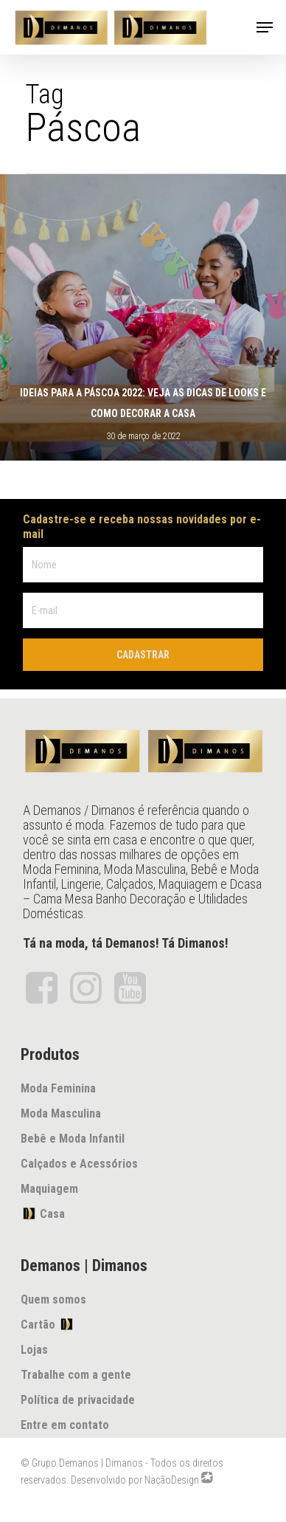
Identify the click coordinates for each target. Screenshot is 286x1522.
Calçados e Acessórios (79, 1164)
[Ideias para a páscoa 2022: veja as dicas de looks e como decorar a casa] (143, 317)
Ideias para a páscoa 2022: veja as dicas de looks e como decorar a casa (143, 403)
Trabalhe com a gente (76, 1375)
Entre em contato (65, 1425)
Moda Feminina (58, 1088)
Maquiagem (49, 1189)
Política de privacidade (78, 1400)
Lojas (34, 1350)
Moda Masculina (61, 1113)
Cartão (47, 1324)
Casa (43, 1213)
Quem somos (53, 1299)
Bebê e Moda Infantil (73, 1139)
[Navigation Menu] (265, 27)
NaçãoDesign (171, 1480)
